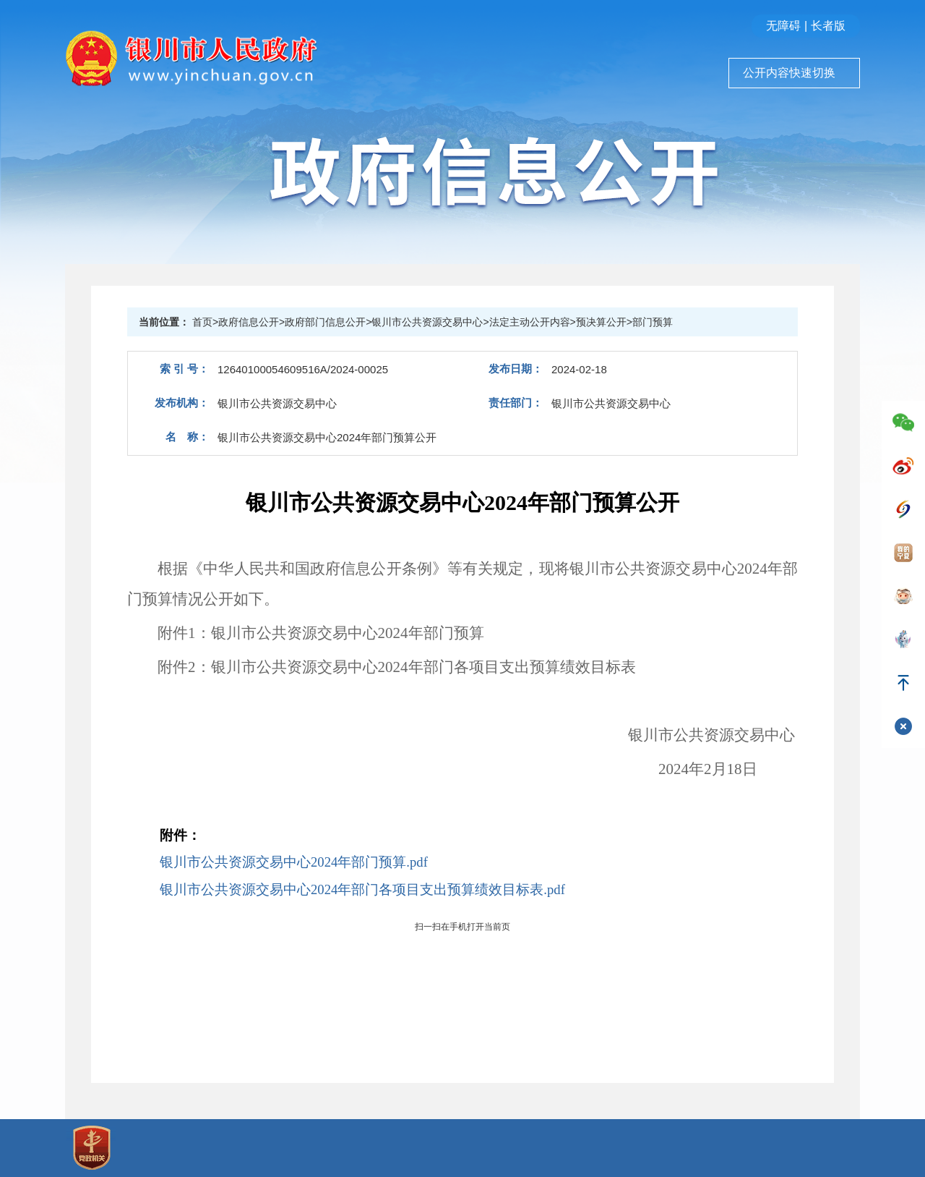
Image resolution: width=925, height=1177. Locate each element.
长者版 (828, 26)
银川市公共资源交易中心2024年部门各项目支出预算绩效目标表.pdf (362, 889)
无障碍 (783, 26)
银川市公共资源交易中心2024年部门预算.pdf (294, 862)
